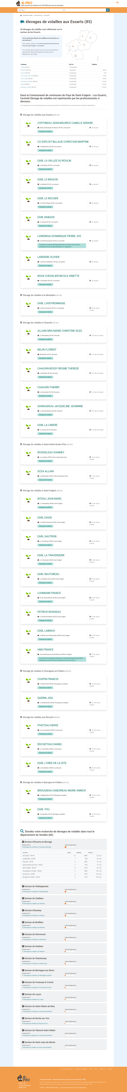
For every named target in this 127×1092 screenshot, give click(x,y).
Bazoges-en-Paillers (26, 87)
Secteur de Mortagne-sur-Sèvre (38, 970)
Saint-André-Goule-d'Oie (27, 76)
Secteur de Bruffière (32, 922)
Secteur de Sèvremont (34, 934)
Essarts (23, 67)
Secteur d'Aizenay (31, 910)
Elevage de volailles (28, 15)
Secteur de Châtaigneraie (35, 886)
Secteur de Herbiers (32, 946)
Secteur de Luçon (31, 994)
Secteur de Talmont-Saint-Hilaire (38, 1030)
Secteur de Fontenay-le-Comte (37, 982)
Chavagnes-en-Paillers (27, 81)
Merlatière (23, 70)
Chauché (23, 73)
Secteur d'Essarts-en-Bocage (37, 842)
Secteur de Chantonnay (34, 958)
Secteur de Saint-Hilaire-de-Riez (38, 1006)
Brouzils (23, 84)
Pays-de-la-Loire (38, 15)
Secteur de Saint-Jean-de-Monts (38, 1042)
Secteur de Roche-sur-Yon (35, 1018)
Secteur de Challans (32, 898)
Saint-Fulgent (24, 78)
